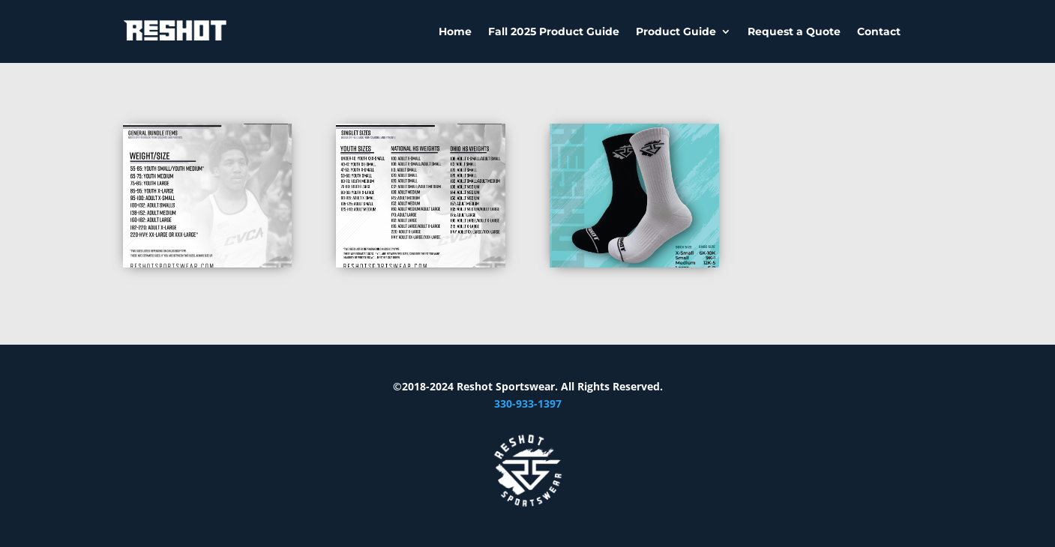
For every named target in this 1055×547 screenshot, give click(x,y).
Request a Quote (794, 32)
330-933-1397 (528, 403)
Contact (879, 32)
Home (455, 32)
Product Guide (676, 32)
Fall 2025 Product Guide (553, 32)
